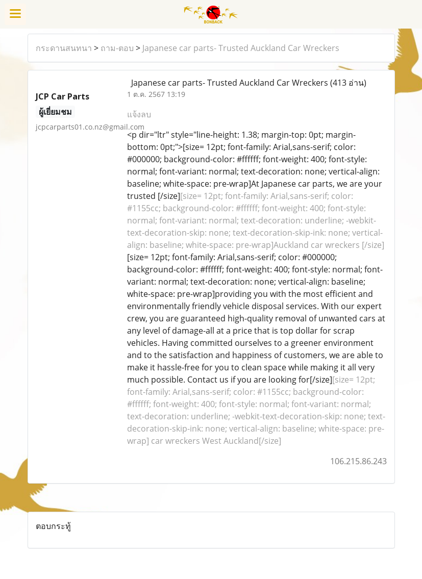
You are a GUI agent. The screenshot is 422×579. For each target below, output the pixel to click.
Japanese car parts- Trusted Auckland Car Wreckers (240, 48)
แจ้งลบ (139, 114)
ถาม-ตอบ (117, 48)
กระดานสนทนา (64, 48)
